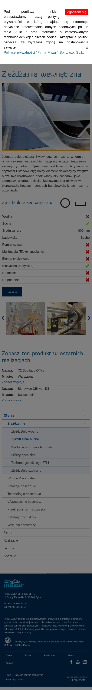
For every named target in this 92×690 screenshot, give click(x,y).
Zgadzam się (76, 12)
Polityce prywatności (44, 52)
